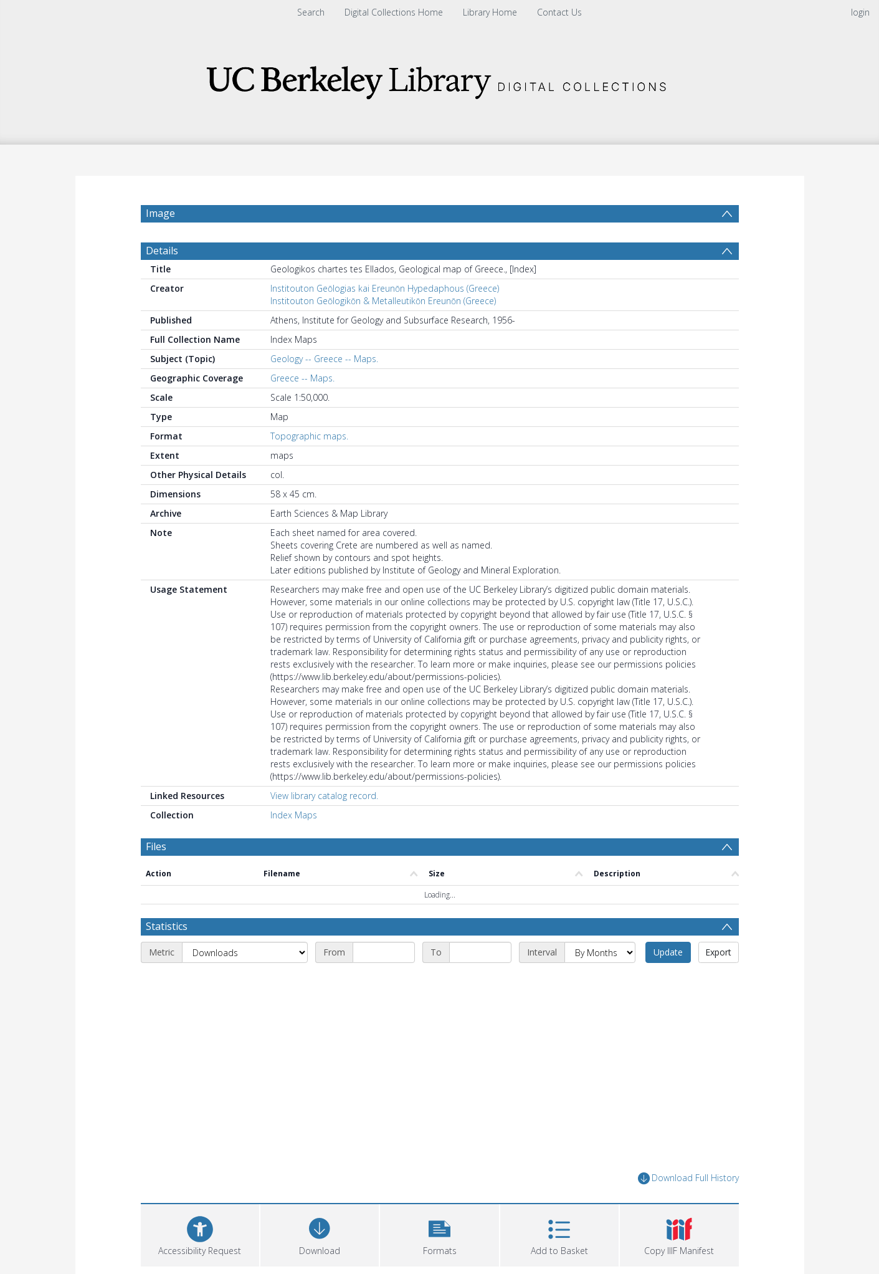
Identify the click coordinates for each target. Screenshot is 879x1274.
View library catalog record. (324, 802)
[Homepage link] (440, 78)
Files (156, 853)
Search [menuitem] (311, 12)
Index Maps (293, 821)
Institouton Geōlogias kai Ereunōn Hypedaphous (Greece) (384, 294)
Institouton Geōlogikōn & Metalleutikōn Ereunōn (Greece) (383, 307)
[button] (439, 1240)
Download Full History (688, 1185)
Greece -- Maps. (302, 384)
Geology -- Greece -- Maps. (324, 365)
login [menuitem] (860, 12)
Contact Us (559, 12)
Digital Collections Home (393, 12)
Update (668, 959)
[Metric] (245, 959)
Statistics (167, 933)
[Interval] (599, 959)
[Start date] (384, 959)
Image (160, 213)
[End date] (480, 959)
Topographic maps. (309, 442)
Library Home (490, 12)
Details (162, 257)
